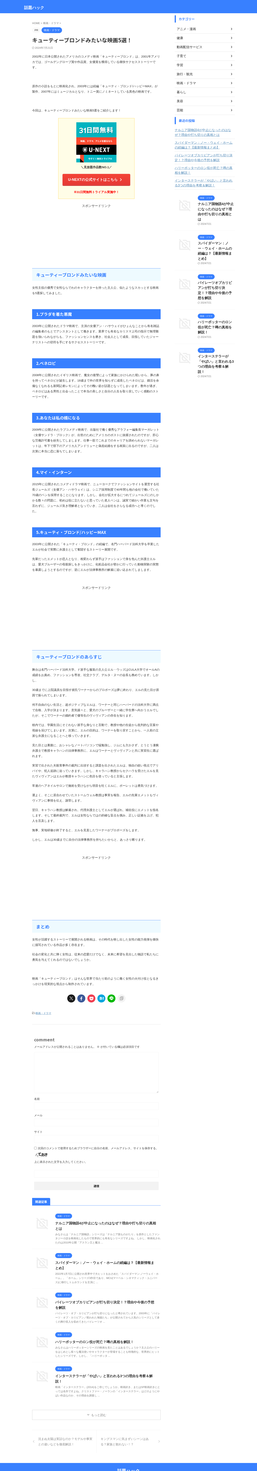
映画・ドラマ (43, 1011)
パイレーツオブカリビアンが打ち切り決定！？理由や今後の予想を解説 (204, 158)
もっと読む (98, 1402)
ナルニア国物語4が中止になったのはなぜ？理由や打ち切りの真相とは (106, 1221)
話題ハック (34, 7)
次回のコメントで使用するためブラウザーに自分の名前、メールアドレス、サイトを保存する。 (98, 1146)
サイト (38, 1129)
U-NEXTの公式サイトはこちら (95, 179)
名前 (37, 1096)
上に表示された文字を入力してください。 (61, 1159)
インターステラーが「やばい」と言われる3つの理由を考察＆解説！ (104, 1368)
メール (38, 1113)
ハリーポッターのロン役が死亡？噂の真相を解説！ (92, 1334)
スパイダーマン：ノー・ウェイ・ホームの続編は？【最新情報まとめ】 (204, 145)
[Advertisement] (96, 235)
